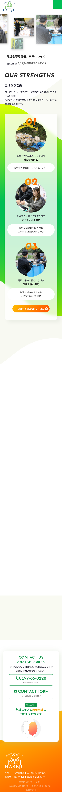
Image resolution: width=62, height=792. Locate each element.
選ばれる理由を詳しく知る (31, 309)
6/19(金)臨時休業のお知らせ (32, 63)
